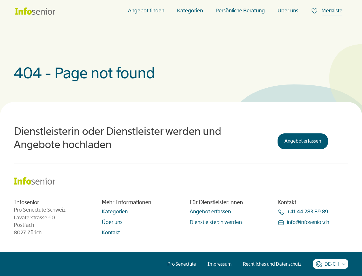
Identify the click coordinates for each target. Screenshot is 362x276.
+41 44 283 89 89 (307, 211)
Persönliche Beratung (240, 10)
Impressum (219, 264)
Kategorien (190, 10)
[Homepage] (35, 11)
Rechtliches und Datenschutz (272, 264)
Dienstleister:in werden (216, 222)
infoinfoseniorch (308, 222)
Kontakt (111, 232)
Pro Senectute (181, 264)
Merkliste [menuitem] (331, 10)
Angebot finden (146, 10)
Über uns (288, 10)
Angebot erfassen (302, 141)
